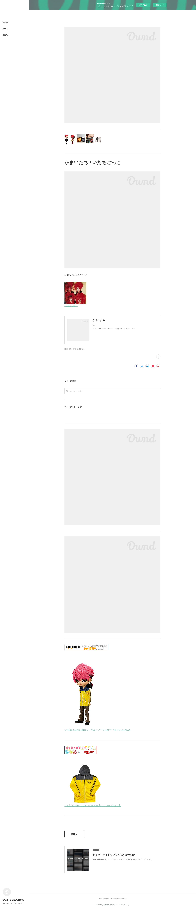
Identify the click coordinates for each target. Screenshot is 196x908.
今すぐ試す (143, 5)
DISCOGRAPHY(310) (71, 349)
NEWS (5, 34)
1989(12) (81, 349)
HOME (5, 22)
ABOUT (6, 28)
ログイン (159, 5)
